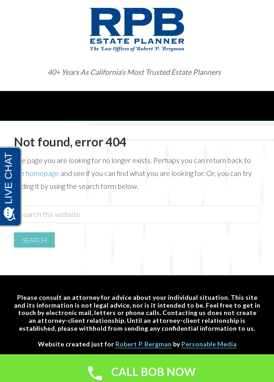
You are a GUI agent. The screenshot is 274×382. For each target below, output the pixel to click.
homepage (42, 173)
